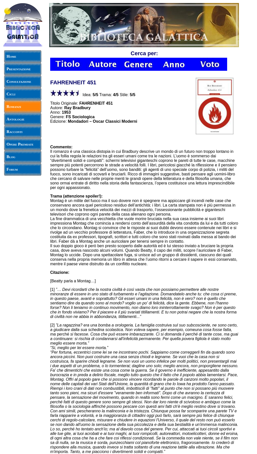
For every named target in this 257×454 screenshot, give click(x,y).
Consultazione (19, 81)
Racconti (15, 131)
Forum (12, 169)
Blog (11, 157)
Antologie (15, 119)
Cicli (11, 94)
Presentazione (19, 69)
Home (11, 56)
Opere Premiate (20, 144)
